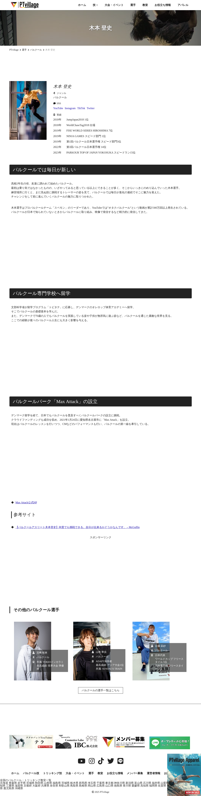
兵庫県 (45, 785)
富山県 (138, 782)
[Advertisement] (100, 66)
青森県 (13, 782)
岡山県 (92, 785)
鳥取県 (74, 785)
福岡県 (153, 785)
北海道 (4, 782)
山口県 (109, 785)
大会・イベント (114, 5)
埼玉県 (92, 782)
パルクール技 (31, 773)
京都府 (28, 785)
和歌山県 (64, 785)
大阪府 (36, 785)
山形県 (48, 782)
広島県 (101, 785)
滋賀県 (19, 785)
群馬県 (83, 782)
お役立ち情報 (163, 5)
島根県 (83, 785)
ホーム (82, 5)
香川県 (127, 785)
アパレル (183, 5)
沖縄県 (19, 788)
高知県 (144, 785)
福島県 (57, 782)
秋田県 (39, 782)
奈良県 (54, 785)
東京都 (109, 782)
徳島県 (118, 785)
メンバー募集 (135, 773)
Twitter (91, 108)
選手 (133, 5)
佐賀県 (162, 785)
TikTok (81, 108)
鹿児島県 (8, 788)
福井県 (156, 782)
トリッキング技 (52, 773)
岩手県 (22, 782)
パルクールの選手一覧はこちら (100, 690)
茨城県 (65, 782)
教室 (145, 5)
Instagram (70, 108)
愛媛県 (136, 785)
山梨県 (165, 782)
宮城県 (30, 782)
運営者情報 (153, 773)
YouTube (58, 108)
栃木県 (74, 782)
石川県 (147, 782)
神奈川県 (119, 782)
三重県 (10, 785)
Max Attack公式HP (26, 502)
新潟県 (130, 782)
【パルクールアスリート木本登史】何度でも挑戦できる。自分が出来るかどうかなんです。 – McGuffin (78, 527)
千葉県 (101, 782)
